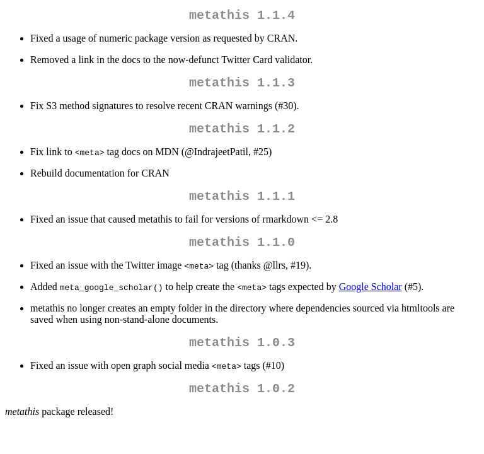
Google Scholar (370, 299)
